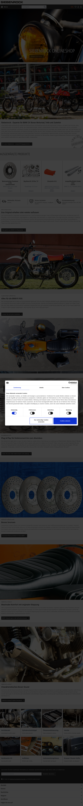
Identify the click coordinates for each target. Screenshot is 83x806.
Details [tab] (41, 387)
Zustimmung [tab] (17, 387)
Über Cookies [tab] (66, 387)
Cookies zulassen (65, 421)
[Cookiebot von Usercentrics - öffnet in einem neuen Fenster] (70, 383)
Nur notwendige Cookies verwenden (41, 421)
